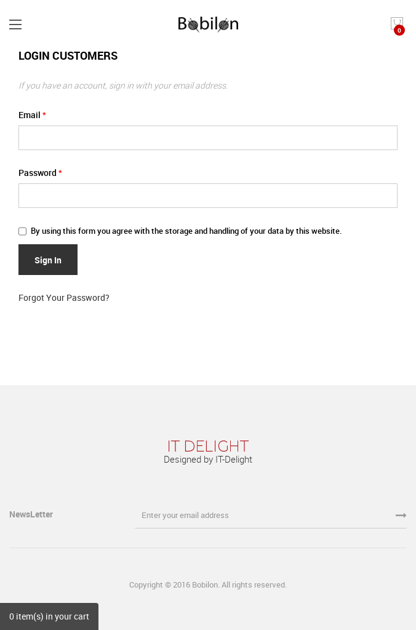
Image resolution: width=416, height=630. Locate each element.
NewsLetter (32, 514)
